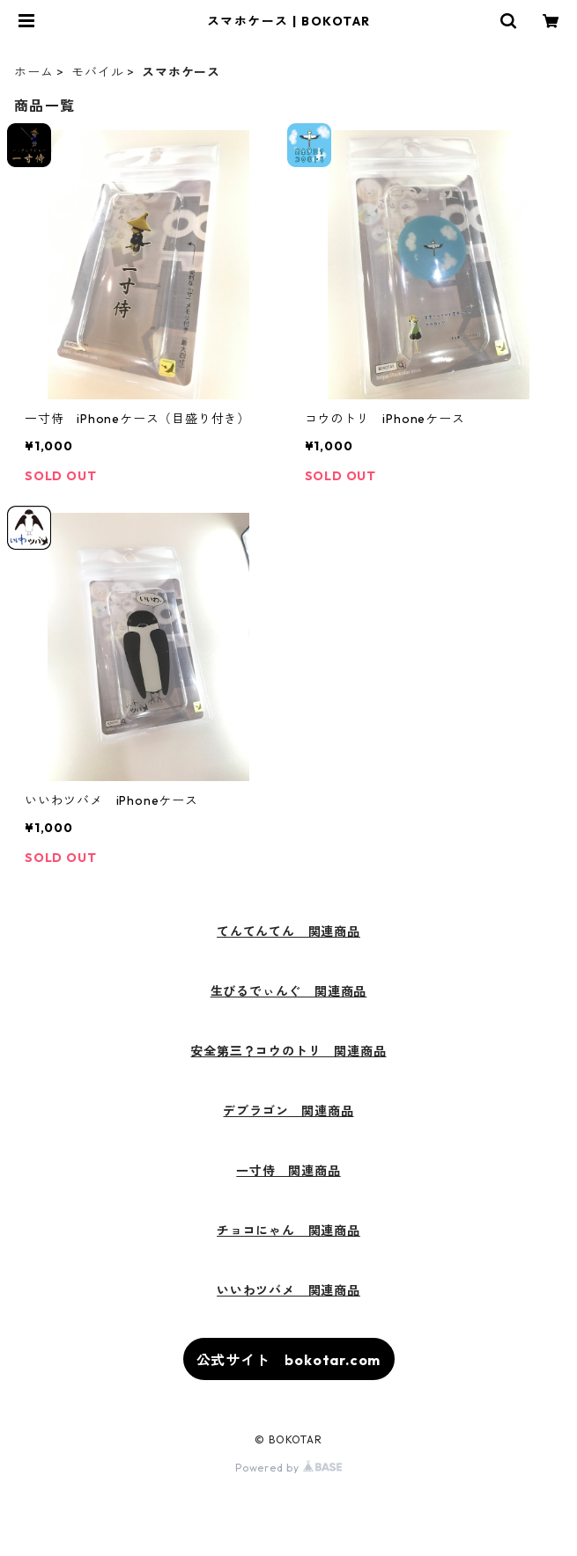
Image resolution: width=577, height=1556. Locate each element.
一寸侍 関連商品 (288, 1171)
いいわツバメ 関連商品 (288, 1290)
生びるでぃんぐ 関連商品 (289, 991)
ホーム (33, 72)
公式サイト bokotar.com (288, 1360)
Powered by (288, 1467)
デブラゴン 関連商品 (288, 1111)
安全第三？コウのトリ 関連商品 (288, 1051)
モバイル (97, 72)
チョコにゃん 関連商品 (288, 1230)
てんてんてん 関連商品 (288, 931)
